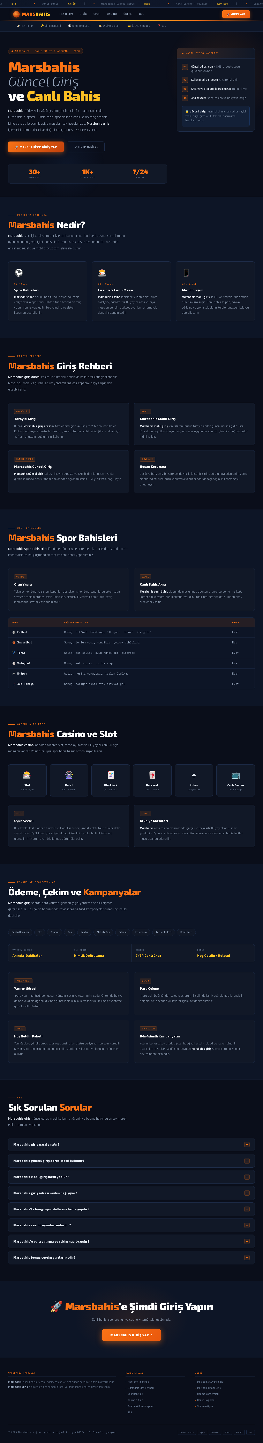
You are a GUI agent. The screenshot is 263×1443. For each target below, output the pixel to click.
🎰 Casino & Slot (109, 26)
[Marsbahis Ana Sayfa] (31, 14)
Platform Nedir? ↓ (86, 147)
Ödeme (127, 14)
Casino (112, 14)
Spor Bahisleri (135, 1394)
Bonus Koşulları (206, 1400)
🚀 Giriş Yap (236, 14)
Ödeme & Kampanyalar (140, 1406)
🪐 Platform (25, 26)
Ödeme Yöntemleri (208, 1394)
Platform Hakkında (138, 1382)
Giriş (83, 14)
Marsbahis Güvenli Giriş (210, 1382)
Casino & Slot (135, 1400)
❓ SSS (161, 26)
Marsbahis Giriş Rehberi (141, 1388)
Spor (96, 14)
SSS (141, 14)
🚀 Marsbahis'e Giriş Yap (36, 147)
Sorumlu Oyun (205, 1406)
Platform (66, 14)
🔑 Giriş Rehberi (50, 26)
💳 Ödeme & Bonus (138, 26)
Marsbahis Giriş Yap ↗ (131, 1335)
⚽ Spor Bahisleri (79, 26)
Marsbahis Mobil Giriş (209, 1388)
